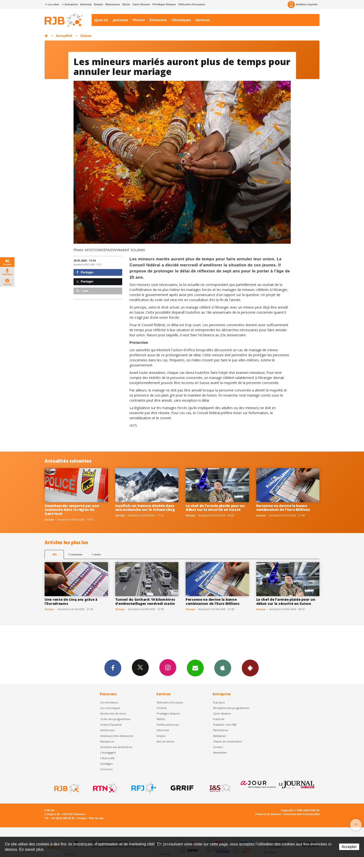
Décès (126, 4)
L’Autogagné (108, 752)
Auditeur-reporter (303, 4)
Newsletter (220, 752)
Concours (106, 769)
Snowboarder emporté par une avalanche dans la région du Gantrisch (72, 509)
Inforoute (86, 4)
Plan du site (96, 818)
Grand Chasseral (110, 724)
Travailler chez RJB (224, 724)
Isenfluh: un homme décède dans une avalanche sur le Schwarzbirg (145, 507)
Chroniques (181, 20)
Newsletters (195, 668)
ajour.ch (101, 20)
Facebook (112, 668)
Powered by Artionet (268, 814)
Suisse (85, 35)
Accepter (349, 847)
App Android (250, 668)
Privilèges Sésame (164, 4)
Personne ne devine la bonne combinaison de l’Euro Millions (283, 507)
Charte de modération (227, 741)
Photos (139, 20)
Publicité (218, 719)
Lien (82, 291)
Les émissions (109, 702)
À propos (219, 702)
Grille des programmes (115, 719)
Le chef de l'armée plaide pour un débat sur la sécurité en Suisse (215, 507)
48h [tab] (54, 554)
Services (202, 20)
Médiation (219, 735)
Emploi (98, 4)
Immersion (107, 730)
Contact (218, 747)
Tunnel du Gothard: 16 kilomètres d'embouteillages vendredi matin (145, 601)
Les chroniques (110, 707)
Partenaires (220, 730)
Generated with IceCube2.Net (301, 814)
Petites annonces (168, 724)
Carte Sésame (141, 4)
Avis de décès (165, 741)
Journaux (120, 20)
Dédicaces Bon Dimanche (116, 735)
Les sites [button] (52, 4)
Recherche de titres (113, 713)
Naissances (112, 4)
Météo (161, 719)
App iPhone (222, 668)
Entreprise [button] (70, 4)
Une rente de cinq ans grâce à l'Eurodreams (71, 601)
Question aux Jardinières (116, 747)
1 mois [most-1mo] (96, 554)
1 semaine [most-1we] (75, 554)
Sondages (106, 763)
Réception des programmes (231, 707)
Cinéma (162, 707)
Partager (85, 272)
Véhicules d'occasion (191, 4)
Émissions (158, 20)
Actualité (64, 35)
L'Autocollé (107, 758)
